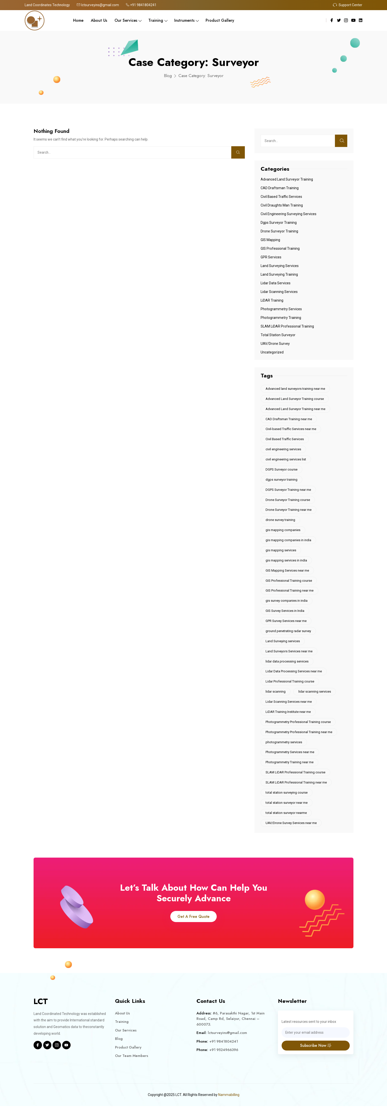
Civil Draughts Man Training (282, 205)
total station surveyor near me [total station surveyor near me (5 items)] (287, 809)
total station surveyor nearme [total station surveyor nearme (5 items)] (286, 819)
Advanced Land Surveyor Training (287, 179)
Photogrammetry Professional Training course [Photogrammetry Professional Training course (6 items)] (298, 727)
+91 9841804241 (142, 5)
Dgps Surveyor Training (279, 223)
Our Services (126, 20)
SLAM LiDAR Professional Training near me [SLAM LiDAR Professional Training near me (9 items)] (296, 788)
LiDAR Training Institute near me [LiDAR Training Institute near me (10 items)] (288, 717)
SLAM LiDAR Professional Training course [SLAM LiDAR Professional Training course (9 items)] (296, 778)
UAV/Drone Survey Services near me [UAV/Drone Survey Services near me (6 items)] (291, 829)
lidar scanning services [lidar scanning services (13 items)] (315, 696)
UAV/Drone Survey (275, 344)
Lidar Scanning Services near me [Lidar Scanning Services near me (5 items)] (289, 706)
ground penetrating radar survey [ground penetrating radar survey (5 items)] (288, 635)
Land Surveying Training (279, 274)
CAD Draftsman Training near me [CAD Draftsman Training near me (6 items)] (289, 419)
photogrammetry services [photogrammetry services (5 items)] (284, 747)
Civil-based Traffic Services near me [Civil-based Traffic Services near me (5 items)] (291, 430)
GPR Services (271, 257)
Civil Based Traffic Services (281, 197)
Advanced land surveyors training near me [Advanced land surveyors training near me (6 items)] (295, 389)
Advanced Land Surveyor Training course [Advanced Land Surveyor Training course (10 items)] (295, 399)
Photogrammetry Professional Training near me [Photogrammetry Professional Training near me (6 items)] (299, 737)
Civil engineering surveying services (288, 214)
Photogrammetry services (281, 309)
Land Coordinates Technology (48, 5)
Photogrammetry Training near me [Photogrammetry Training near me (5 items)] (290, 768)
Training (155, 20)
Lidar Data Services (275, 283)
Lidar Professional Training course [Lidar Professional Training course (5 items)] (290, 686)
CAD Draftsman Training (280, 188)
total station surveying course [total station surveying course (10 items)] (287, 799)
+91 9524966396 (224, 1057)
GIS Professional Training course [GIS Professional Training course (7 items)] (289, 583)
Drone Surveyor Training (279, 231)
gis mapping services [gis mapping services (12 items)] (281, 553)
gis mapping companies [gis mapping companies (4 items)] (283, 532)
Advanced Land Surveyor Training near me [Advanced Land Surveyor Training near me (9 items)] (296, 409)
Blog (168, 76)
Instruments (184, 20)
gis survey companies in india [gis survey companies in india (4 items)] (287, 604)
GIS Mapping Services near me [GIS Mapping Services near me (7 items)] (287, 573)
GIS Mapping (270, 240)
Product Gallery (220, 20)
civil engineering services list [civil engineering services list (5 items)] (286, 460)
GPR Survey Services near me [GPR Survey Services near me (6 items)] (286, 624)
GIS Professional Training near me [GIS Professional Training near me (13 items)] (290, 594)
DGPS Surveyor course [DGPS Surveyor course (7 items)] (282, 471)
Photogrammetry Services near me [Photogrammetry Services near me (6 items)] (290, 758)
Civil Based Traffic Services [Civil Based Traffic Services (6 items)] (285, 440)
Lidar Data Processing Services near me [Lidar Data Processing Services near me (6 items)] (294, 676)
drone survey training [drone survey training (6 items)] (280, 522)
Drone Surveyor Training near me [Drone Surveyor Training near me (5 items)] (289, 512)
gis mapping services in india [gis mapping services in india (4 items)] (286, 563)
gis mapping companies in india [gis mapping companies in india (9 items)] (288, 542)
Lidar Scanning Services (279, 292)
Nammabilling (228, 1102)
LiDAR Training (272, 300)
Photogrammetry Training (281, 318)
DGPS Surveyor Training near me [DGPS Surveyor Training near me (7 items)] (288, 491)
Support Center (347, 5)
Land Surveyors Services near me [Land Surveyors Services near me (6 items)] (289, 655)
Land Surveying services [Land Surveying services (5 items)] (283, 645)
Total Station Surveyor (278, 335)
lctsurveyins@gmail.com (99, 5)
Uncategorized (272, 352)
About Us (99, 20)
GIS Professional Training (280, 248)
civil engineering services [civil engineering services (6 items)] (283, 450)
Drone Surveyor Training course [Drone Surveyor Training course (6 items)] (288, 501)
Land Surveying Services (280, 266)
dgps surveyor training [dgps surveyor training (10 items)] (282, 481)
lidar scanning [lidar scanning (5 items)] (276, 696)
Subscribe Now (315, 1052)
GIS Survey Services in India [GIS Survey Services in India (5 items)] (285, 614)
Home (78, 20)
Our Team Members (132, 1063)
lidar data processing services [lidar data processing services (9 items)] (287, 665)
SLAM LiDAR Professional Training (287, 326)
